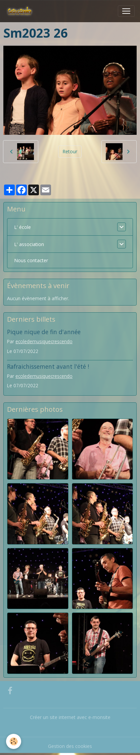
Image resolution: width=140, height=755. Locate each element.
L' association (29, 244)
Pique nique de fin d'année (44, 332)
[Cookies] (13, 741)
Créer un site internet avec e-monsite (70, 717)
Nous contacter (31, 260)
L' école (22, 227)
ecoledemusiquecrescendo (44, 341)
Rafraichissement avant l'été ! (48, 366)
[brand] (21, 11)
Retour (69, 151)
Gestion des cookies (70, 746)
